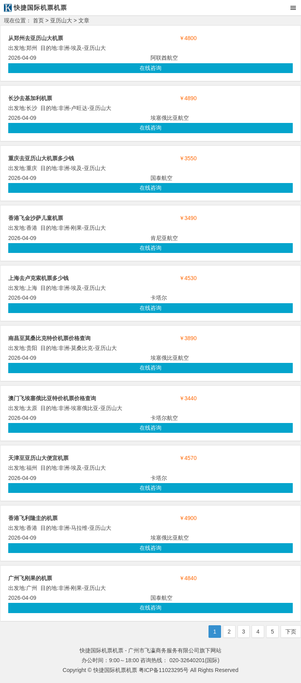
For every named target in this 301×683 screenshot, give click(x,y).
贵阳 (31, 348)
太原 (31, 408)
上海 (31, 288)
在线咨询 (150, 68)
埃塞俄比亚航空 (169, 118)
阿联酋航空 (164, 58)
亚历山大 (61, 20)
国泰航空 (161, 178)
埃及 (76, 48)
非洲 (63, 48)
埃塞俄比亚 (84, 408)
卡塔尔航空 (164, 418)
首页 (38, 20)
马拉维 (79, 528)
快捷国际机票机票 (115, 670)
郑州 (31, 48)
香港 (31, 228)
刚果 (76, 228)
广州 (31, 588)
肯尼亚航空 (164, 238)
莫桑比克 (82, 348)
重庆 (31, 168)
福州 (31, 468)
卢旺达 (79, 108)
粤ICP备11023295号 (164, 670)
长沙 (31, 108)
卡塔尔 (158, 298)
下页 (290, 631)
